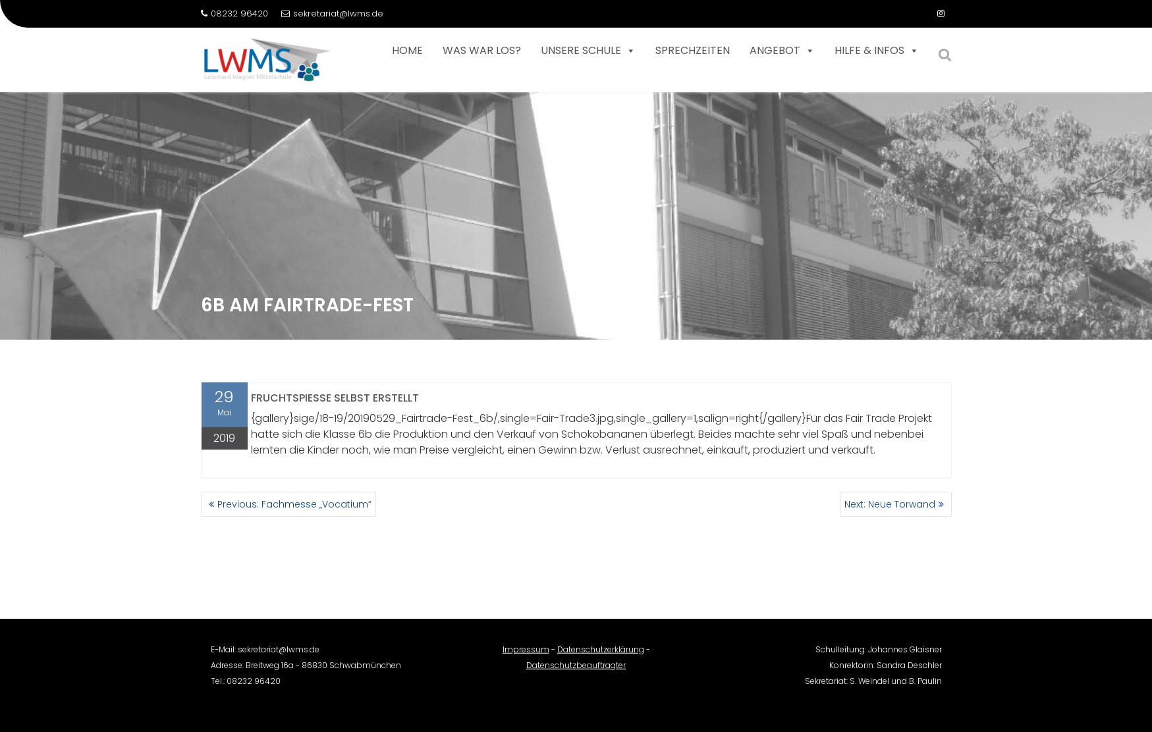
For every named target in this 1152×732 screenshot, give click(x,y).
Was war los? (482, 50)
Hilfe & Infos (877, 51)
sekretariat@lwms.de (332, 13)
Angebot (782, 51)
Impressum (526, 656)
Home (407, 50)
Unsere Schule (588, 51)
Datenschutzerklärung (600, 656)
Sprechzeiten (692, 50)
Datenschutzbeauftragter (576, 672)
